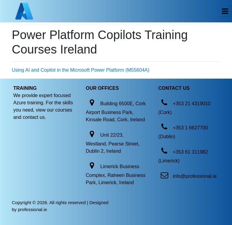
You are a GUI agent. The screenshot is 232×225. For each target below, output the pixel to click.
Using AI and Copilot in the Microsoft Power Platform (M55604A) (80, 70)
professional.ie (32, 209)
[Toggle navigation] (225, 11)
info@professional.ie (195, 176)
